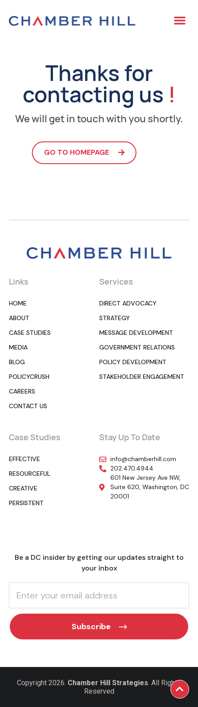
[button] (179, 20)
